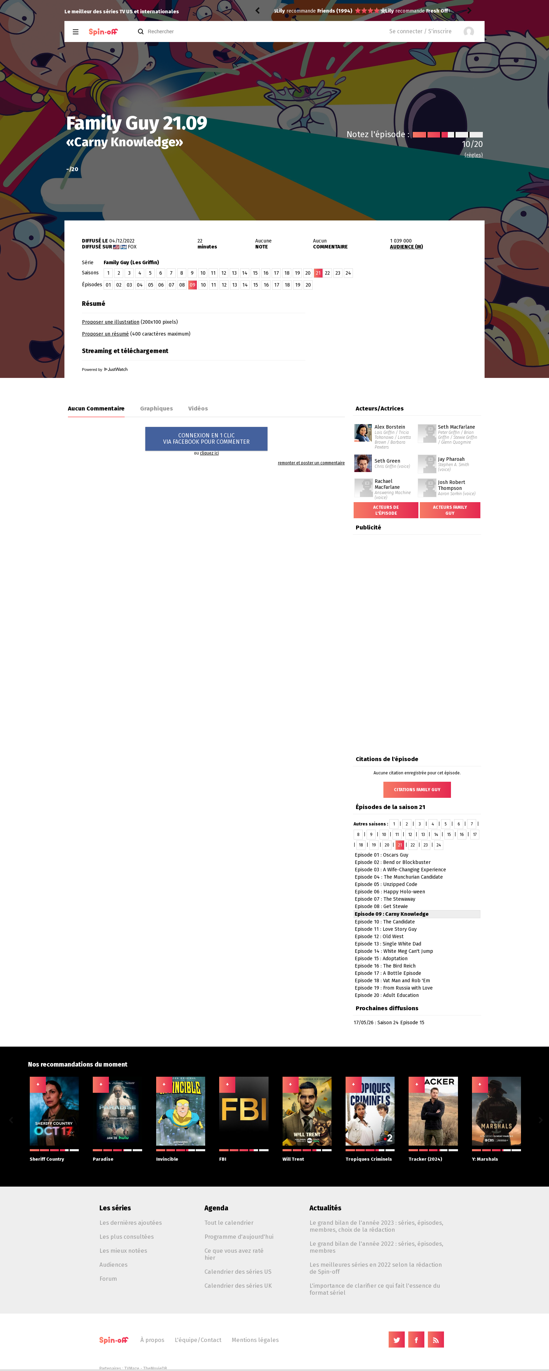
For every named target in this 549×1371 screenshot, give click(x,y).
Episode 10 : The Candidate (385, 922)
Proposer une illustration (110, 322)
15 (255, 273)
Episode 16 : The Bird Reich (385, 966)
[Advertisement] (402, 340)
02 (118, 285)
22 (327, 273)
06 (161, 285)
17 (276, 273)
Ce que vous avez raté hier (234, 1254)
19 (297, 273)
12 (223, 273)
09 (192, 285)
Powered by (104, 369)
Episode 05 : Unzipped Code (386, 884)
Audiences (113, 1264)
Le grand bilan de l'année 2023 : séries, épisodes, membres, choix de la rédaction (376, 1226)
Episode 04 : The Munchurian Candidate (399, 877)
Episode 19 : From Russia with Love (394, 988)
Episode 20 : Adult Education (387, 995)
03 (129, 285)
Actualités (325, 1208)
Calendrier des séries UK (238, 1285)
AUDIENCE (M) (406, 247)
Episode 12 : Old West (379, 937)
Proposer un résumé (105, 334)
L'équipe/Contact (198, 1339)
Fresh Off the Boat (339, 11)
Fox (132, 247)
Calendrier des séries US (237, 1271)
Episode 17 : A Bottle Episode (388, 973)
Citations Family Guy (417, 789)
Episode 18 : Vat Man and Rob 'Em (392, 981)
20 (308, 273)
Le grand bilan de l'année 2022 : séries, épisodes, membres (376, 1247)
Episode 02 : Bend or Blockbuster (393, 862)
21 (400, 845)
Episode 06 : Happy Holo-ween (390, 892)
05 (150, 285)
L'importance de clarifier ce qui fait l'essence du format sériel (375, 1289)
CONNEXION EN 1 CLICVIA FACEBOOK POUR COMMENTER (206, 438)
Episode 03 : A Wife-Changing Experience (400, 870)
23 (337, 273)
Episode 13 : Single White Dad (388, 944)
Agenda (216, 1208)
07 (171, 285)
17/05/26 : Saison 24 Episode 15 (389, 1023)
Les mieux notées (123, 1250)
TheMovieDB (155, 1368)
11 (213, 273)
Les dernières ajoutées (130, 1222)
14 (245, 273)
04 (140, 285)
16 (266, 273)
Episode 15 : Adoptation (381, 959)
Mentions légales (255, 1339)
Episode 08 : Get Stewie (381, 906)
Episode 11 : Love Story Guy (386, 929)
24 (348, 273)
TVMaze (131, 1368)
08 (182, 285)
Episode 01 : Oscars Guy (381, 855)
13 (234, 273)
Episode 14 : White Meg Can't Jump (394, 951)
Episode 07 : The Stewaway (385, 899)
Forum (108, 1278)
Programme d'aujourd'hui (238, 1236)
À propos (152, 1339)
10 (203, 273)
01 (108, 285)
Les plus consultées (126, 1236)
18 (287, 273)
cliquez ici (209, 453)
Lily (280, 11)
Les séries (115, 1208)
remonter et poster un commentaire (311, 462)
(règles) (474, 155)
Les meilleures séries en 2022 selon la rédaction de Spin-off (376, 1268)
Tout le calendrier (228, 1222)
